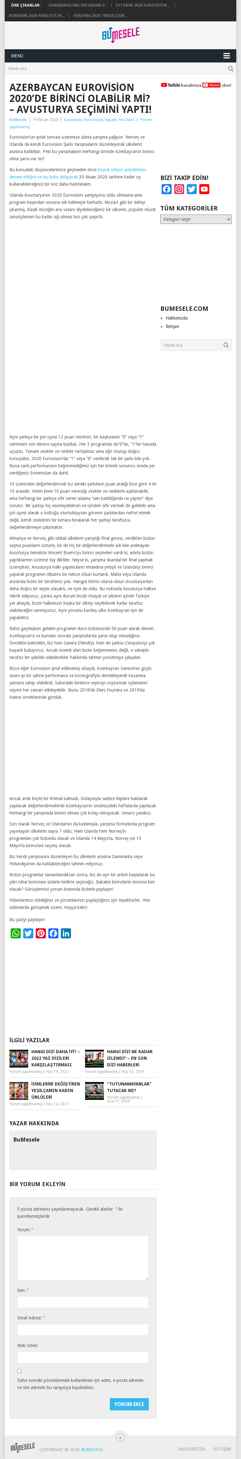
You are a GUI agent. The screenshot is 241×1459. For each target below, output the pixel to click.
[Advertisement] (83, 387)
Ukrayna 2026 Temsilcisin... (100, 15)
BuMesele (18, 119)
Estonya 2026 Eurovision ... (143, 5)
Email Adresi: (31, 1318)
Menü (17, 55)
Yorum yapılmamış (25, 1071)
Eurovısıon (93, 119)
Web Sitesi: (27, 1345)
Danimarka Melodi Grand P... (78, 5)
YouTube (126, 119)
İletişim (172, 326)
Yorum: (25, 1230)
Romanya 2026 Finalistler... (37, 15)
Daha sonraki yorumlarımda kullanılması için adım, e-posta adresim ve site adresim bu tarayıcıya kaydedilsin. (80, 1384)
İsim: (23, 1290)
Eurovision (73, 119)
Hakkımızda (177, 318)
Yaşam (111, 119)
